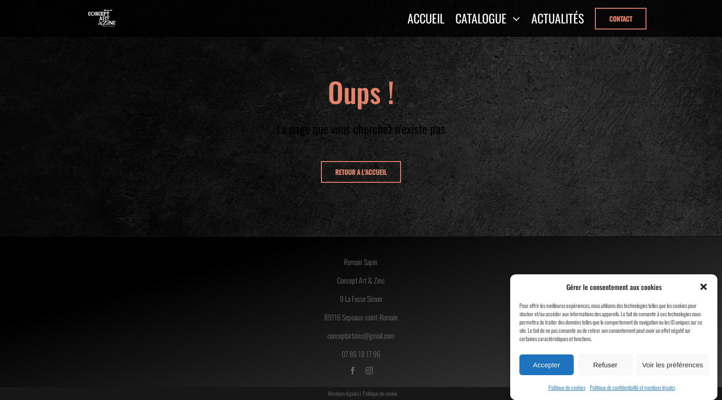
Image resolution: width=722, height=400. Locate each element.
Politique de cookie (379, 393)
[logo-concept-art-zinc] (102, 12)
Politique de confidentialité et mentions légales (632, 387)
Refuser (605, 365)
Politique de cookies (566, 387)
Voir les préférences (672, 365)
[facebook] (352, 370)
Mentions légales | (344, 393)
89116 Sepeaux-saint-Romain (361, 317)
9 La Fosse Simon (361, 298)
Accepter (546, 365)
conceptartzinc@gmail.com (360, 335)
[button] (703, 286)
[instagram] (369, 370)
